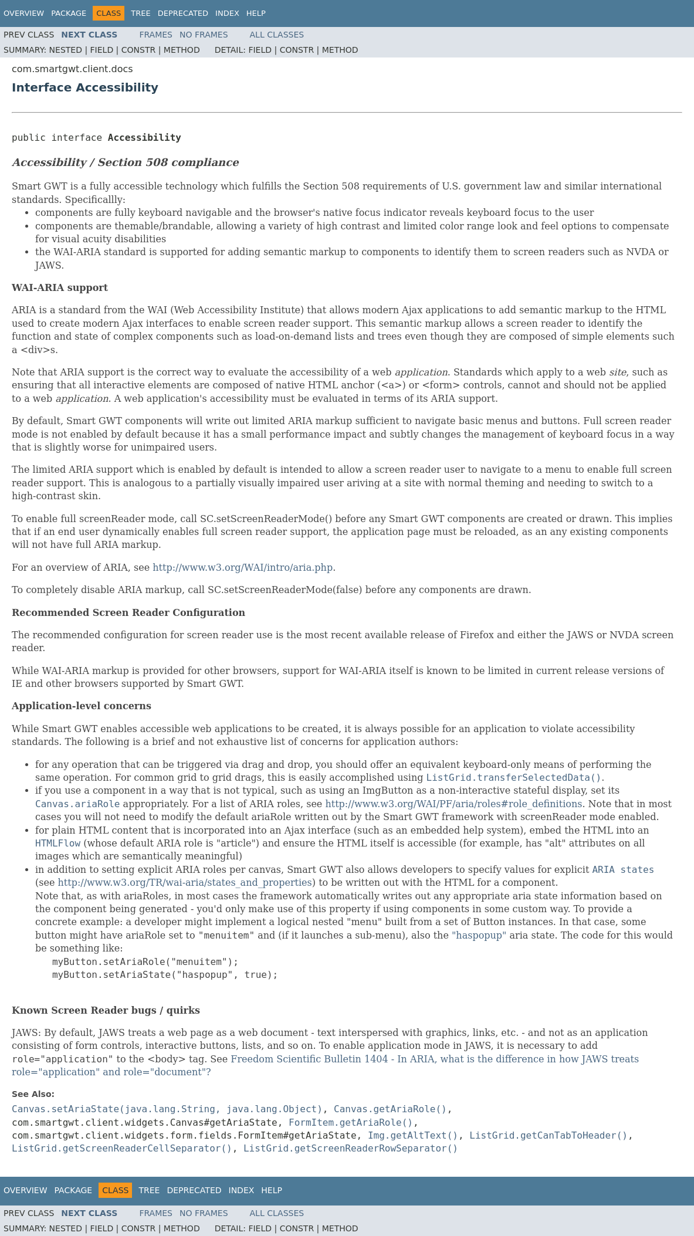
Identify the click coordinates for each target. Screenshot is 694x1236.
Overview (24, 13)
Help (256, 13)
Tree (140, 13)
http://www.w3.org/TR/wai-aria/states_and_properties (184, 882)
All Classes (277, 34)
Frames (155, 34)
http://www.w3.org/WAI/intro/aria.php (243, 567)
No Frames (204, 34)
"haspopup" (479, 935)
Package (68, 13)
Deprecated (183, 13)
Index (227, 13)
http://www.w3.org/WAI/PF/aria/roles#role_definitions (453, 804)
